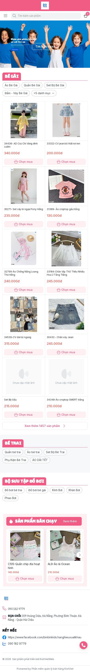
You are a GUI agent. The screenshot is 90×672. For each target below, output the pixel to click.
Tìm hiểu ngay (45, 46)
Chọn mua (23, 162)
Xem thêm (70, 521)
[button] (11, 85)
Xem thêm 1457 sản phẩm (45, 426)
